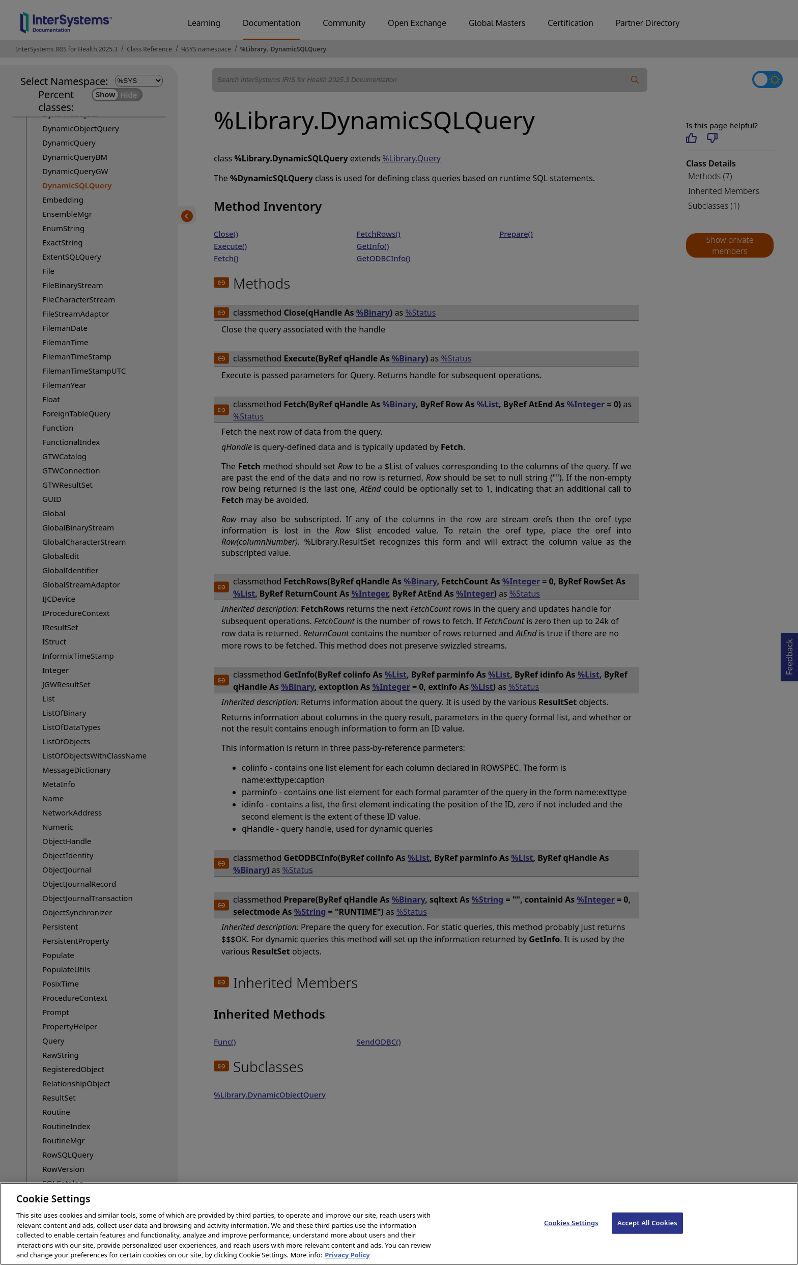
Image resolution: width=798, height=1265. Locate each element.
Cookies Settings (571, 1231)
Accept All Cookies (647, 1231)
